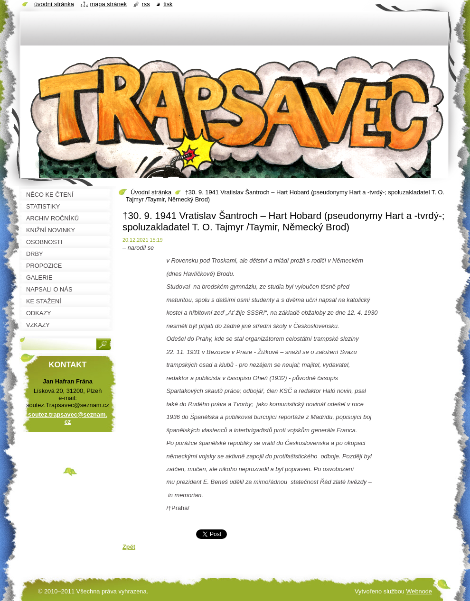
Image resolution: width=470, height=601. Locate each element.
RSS (146, 4)
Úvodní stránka (151, 192)
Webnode (419, 591)
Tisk (167, 4)
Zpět (128, 546)
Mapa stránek (108, 4)
